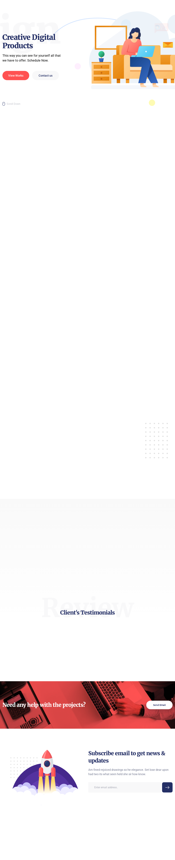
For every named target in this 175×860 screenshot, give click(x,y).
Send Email (159, 741)
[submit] (167, 836)
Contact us (45, 89)
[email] (124, 836)
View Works (15, 89)
